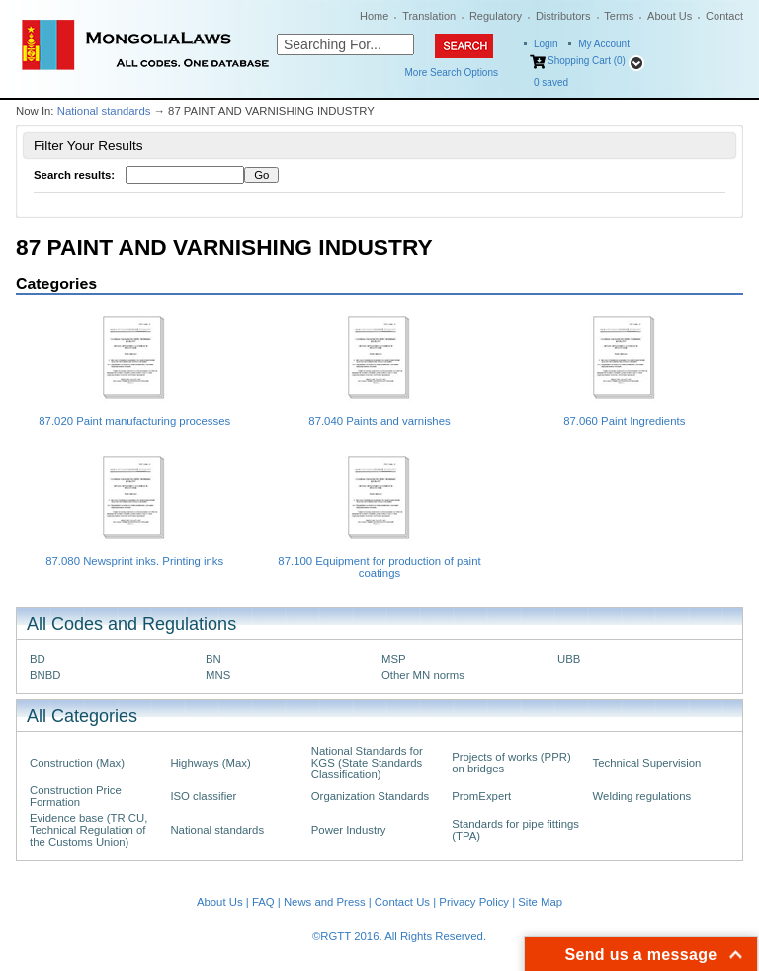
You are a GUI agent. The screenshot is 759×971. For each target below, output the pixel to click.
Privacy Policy (474, 902)
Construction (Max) (77, 763)
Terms (618, 16)
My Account (604, 44)
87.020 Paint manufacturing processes (134, 421)
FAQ (263, 902)
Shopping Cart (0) (587, 60)
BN (213, 659)
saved (551, 82)
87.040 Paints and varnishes (379, 421)
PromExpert (481, 796)
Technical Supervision (647, 763)
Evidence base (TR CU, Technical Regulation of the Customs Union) (88, 830)
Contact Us (402, 902)
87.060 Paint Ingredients (624, 421)
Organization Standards (370, 796)
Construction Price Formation (76, 796)
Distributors (563, 16)
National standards (104, 111)
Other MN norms (422, 675)
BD (37, 659)
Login (545, 44)
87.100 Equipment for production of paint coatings (379, 567)
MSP (393, 659)
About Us (669, 16)
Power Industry (348, 830)
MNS (218, 675)
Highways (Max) (210, 763)
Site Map (540, 902)
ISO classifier (203, 796)
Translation (429, 16)
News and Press (325, 902)
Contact (724, 16)
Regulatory (495, 16)
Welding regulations (642, 796)
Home (374, 16)
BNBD (45, 675)
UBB (568, 659)
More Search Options (452, 72)
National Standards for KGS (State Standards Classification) (367, 762)
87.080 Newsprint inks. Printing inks (134, 561)
